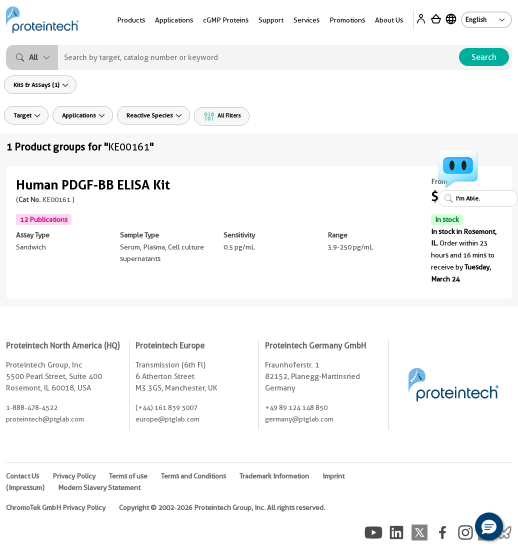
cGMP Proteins (225, 20)
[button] (489, 526)
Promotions (347, 20)
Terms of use (128, 476)
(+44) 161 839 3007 (167, 408)
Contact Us (22, 476)
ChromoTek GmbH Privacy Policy (56, 508)
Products (131, 20)
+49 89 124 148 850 (296, 408)
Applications (174, 20)
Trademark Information (274, 476)
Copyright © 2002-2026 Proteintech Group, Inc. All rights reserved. (222, 508)
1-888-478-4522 (32, 408)
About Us (389, 20)
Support (271, 20)
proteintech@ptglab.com (45, 419)
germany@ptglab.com (299, 419)
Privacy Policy (74, 476)
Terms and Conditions (193, 476)
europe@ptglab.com (168, 419)
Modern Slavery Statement (99, 488)
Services (307, 20)
